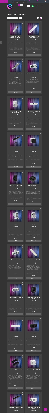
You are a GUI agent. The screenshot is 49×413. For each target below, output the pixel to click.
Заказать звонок (39, 6)
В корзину (16, 54)
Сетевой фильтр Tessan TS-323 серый (16, 259)
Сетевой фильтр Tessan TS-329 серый (33, 73)
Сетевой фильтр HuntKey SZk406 (15, 333)
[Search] (29, 6)
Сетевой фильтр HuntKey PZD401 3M (16, 73)
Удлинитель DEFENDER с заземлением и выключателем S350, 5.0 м (16, 37)
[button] (39, 6)
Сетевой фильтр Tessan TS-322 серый (16, 297)
